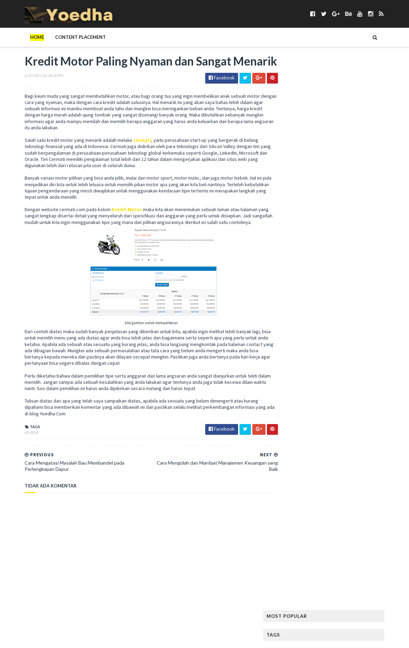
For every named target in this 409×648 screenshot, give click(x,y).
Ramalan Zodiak (362, 417)
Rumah (376, 428)
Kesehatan (292, 273)
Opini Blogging (297, 373)
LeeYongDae (358, 295)
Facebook (359, 173)
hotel (331, 239)
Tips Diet (349, 495)
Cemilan (317, 140)
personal (322, 395)
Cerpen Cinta (347, 140)
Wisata (346, 517)
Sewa (370, 439)
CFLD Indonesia (297, 151)
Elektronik (329, 173)
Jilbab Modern (377, 251)
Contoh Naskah (338, 151)
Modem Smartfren (300, 350)
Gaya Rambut (370, 195)
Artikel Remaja (378, 106)
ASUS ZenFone (295, 117)
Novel (334, 362)
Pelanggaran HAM (348, 384)
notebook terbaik (300, 362)
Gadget (289, 195)
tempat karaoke (298, 495)
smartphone (321, 450)
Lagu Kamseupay (359, 284)
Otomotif (332, 373)
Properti (330, 406)
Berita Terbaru (296, 129)
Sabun (329, 439)
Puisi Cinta (359, 406)
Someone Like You (336, 472)
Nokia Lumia (379, 350)
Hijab (311, 239)
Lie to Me (290, 306)
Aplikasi (346, 106)
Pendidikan (292, 395)
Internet (290, 251)
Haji (327, 217)
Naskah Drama (343, 350)
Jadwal (315, 251)
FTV (376, 184)
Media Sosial (379, 317)
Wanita (288, 517)
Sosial (369, 472)
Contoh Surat (338, 162)
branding (291, 140)
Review (17, 455)
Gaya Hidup (336, 195)
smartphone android (366, 450)
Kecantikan (353, 262)
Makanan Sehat (297, 317)
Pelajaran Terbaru (301, 384)
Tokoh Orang (296, 506)
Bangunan (328, 117)
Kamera (289, 262)
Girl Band (323, 206)
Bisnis (326, 129)
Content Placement (66, 37)
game (311, 195)
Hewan (384, 228)
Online (387, 362)
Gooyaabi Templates (124, 638)
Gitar (348, 206)
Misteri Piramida (345, 339)
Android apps (295, 106)
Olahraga (360, 362)
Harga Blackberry (300, 228)
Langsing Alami (297, 295)
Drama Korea (295, 173)
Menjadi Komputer (300, 339)
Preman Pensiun (297, 406)
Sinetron (290, 450)
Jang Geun (343, 251)
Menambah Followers (341, 328)
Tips (327, 495)
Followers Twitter (343, 184)
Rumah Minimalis (298, 439)
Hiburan (289, 239)
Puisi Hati (290, 417)
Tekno (376, 484)
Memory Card (295, 328)
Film (309, 184)
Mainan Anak (320, 306)
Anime (324, 106)
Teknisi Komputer (343, 484)
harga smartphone (348, 228)
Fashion (289, 184)
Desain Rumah (376, 162)
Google (370, 206)
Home (23, 37)
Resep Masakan (323, 428)
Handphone (352, 217)
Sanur (350, 439)
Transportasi (333, 506)
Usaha (386, 506)
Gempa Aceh (293, 206)
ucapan (364, 506)
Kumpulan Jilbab (298, 284)
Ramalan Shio (322, 417)
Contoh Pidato (298, 162)
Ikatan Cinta (381, 239)
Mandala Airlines (339, 317)
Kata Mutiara (319, 262)
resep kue (290, 428)
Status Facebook (299, 484)
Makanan (352, 306)
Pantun (360, 373)
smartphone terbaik (352, 461)
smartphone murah (302, 461)
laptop (329, 295)
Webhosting (317, 517)
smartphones (295, 472)
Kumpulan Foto (374, 273)
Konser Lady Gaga (330, 273)
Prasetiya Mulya (357, 395)
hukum (353, 239)
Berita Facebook (364, 117)
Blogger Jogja (356, 129)
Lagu (328, 284)
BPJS (384, 129)
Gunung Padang (298, 217)
